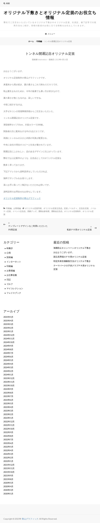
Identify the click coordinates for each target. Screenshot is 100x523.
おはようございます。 (63, 252)
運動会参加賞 (43, 211)
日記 (9, 279)
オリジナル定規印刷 (33, 208)
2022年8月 (8, 436)
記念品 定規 (84, 208)
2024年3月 (8, 367)
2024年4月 (8, 364)
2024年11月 (8, 338)
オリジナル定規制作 (72, 211)
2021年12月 (8, 464)
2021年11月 (8, 468)
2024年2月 (8, 371)
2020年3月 (8, 490)
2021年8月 (8, 479)
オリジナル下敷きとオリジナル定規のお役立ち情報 (50, 15)
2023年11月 (8, 382)
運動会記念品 (56, 211)
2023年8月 (8, 392)
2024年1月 (8, 374)
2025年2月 (8, 328)
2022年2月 (8, 457)
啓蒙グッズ (32, 211)
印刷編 (39, 41)
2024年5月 (8, 360)
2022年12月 (8, 421)
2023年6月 (8, 400)
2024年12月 (8, 335)
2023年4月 (8, 407)
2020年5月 (8, 482)
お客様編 (17, 208)
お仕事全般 (12, 275)
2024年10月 (8, 342)
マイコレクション (15, 288)
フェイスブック (14, 293)
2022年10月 (8, 428)
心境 (9, 252)
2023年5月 (8, 403)
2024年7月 (8, 353)
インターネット (14, 261)
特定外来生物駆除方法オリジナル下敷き (72, 261)
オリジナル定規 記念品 (52, 208)
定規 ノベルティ (70, 208)
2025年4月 (8, 320)
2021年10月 (8, 472)
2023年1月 (8, 418)
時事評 (10, 248)
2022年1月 (8, 461)
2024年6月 (8, 356)
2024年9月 (8, 345)
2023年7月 (8, 396)
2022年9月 (8, 432)
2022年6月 (8, 443)
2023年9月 (8, 389)
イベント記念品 (19, 211)
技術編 (10, 257)
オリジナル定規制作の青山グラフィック (22, 198)
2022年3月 (8, 454)
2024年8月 (8, 349)
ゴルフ (10, 284)
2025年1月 (8, 331)
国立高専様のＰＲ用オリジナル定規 (70, 256)
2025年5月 (8, 317)
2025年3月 (8, 324)
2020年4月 (8, 486)
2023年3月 (8, 410)
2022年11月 (8, 425)
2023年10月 (8, 385)
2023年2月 (8, 414)
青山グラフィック (30, 519)
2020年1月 (8, 493)
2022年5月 (8, 446)
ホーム (31, 41)
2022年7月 (8, 439)
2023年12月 (8, 378)
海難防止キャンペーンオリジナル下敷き (72, 248)
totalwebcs (42, 59)
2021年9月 (8, 475)
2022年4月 (8, 450)
